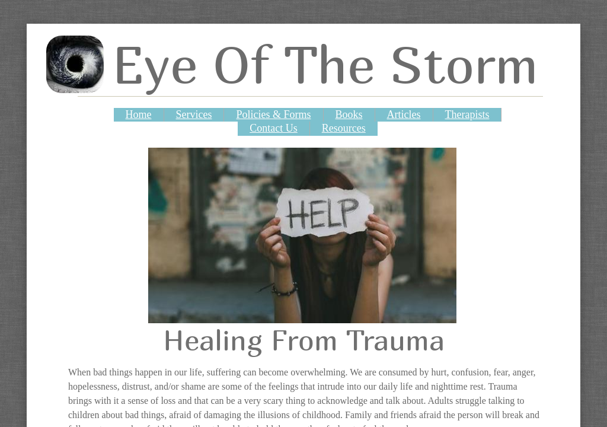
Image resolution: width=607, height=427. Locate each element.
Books (349, 114)
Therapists (467, 114)
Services (194, 114)
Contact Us (274, 128)
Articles (404, 114)
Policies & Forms (273, 114)
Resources (344, 128)
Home (139, 114)
